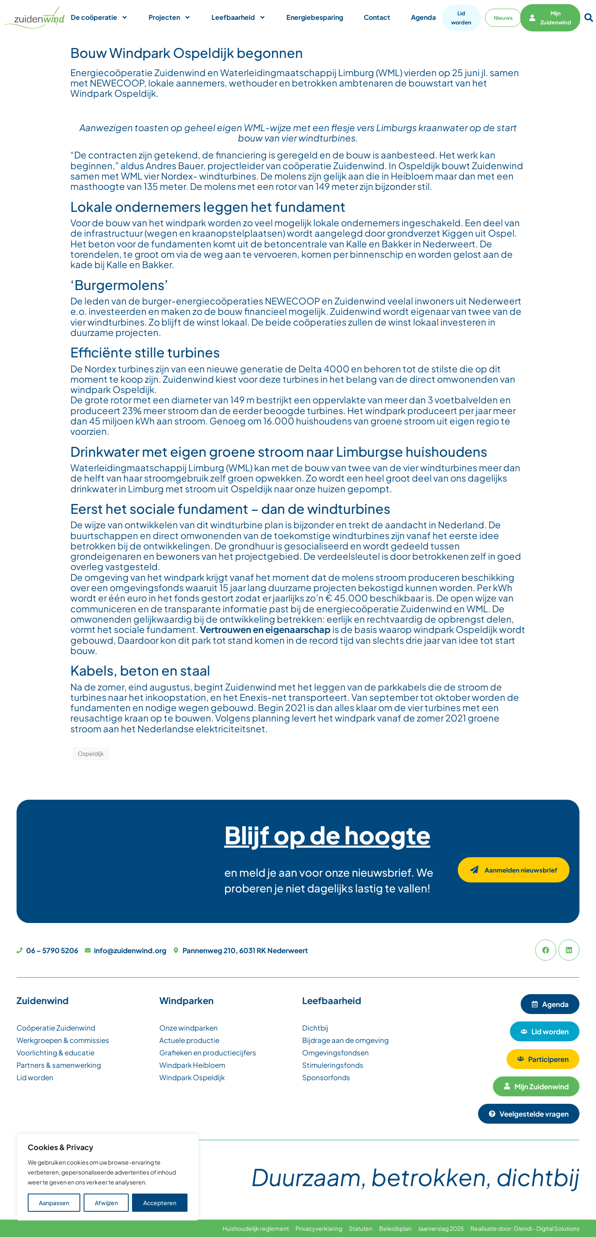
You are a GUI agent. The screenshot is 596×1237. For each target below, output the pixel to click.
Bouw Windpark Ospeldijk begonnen (186, 52)
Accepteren (159, 1202)
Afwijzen (106, 1202)
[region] (108, 1177)
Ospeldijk (91, 753)
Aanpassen (54, 1202)
